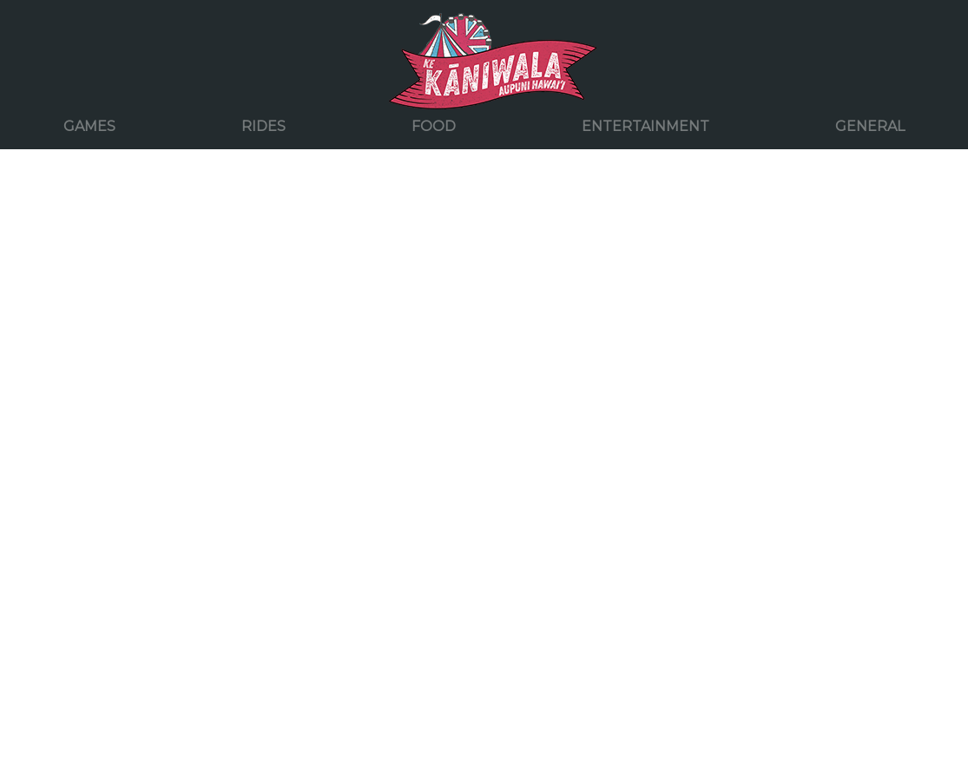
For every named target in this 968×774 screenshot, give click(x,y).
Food (434, 126)
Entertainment (645, 126)
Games (89, 126)
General (870, 126)
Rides (263, 126)
